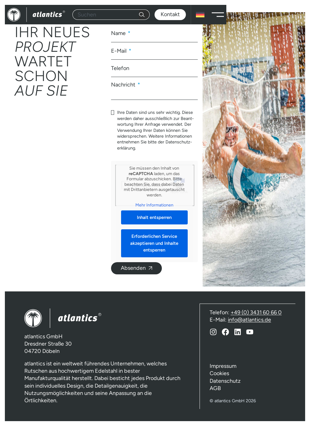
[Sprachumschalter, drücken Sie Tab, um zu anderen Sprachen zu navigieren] (200, 14)
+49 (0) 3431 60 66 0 (256, 312)
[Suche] (144, 14)
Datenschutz (225, 381)
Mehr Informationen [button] (154, 205)
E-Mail (119, 51)
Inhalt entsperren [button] (154, 217)
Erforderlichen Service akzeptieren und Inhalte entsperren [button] (154, 243)
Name (119, 33)
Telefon (120, 68)
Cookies (219, 373)
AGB (215, 388)
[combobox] (105, 14)
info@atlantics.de (249, 319)
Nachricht (124, 84)
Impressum (223, 366)
